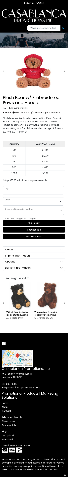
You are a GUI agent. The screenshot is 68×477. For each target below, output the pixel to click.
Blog (4, 431)
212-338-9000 (9, 384)
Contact (6, 411)
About (5, 407)
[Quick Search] (44, 28)
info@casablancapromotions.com (21, 387)
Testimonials (9, 425)
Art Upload (8, 435)
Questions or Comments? (16, 445)
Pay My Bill (7, 439)
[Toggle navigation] (4, 28)
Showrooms (8, 421)
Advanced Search (12, 417)
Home (5, 403)
